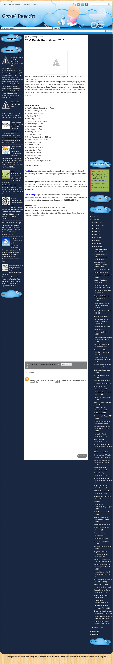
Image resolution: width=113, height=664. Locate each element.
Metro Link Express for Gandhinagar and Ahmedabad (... (101, 321)
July (95, 231)
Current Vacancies (15, 4)
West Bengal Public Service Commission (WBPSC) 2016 (103, 339)
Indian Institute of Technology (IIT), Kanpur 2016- (103, 507)
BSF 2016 (97, 501)
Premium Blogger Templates (97, 657)
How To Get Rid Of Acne (80, 657)
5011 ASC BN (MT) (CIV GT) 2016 (15, 104)
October (97, 222)
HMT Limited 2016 (100, 413)
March (96, 243)
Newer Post (30, 456)
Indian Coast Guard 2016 (102, 525)
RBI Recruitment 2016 (101, 452)
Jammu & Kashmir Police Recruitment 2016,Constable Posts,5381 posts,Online (11, 84)
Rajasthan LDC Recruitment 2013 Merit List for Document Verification (17, 126)
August (96, 228)
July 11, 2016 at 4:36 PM (44, 378)
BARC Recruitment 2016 (102, 380)
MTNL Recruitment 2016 (102, 269)
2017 (94, 216)
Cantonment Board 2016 (102, 326)
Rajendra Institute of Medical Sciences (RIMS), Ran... (100, 264)
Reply (32, 384)
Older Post (82, 456)
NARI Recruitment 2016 (101, 316)
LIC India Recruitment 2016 (103, 383)
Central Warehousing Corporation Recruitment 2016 (102, 359)
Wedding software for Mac (46, 657)
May (95, 237)
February (97, 246)
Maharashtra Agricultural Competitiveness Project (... (102, 574)
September (98, 225)
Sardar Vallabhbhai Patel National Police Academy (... (103, 447)
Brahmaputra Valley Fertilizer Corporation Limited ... (101, 352)
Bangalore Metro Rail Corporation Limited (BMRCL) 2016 (101, 554)
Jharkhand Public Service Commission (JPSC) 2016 (102, 429)
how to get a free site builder (63, 657)
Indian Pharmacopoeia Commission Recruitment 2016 (103, 275)
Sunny (32, 378)
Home (4, 4)
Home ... (27, 4)
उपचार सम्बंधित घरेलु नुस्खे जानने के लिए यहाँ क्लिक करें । (46, 345)
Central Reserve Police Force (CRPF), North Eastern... (101, 305)
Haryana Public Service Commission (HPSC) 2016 (101, 298)
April (95, 240)
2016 (94, 219)
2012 (94, 634)
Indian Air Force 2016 (101, 538)
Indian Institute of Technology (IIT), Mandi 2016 (102, 332)
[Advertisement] (56, 434)
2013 (94, 631)
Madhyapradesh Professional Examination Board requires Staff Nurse (16, 151)
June (96, 234)
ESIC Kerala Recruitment (46, 382)
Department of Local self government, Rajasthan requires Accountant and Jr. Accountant (12, 270)
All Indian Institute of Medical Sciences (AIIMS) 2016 (100, 257)
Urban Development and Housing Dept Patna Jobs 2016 (103, 567)
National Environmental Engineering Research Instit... (102, 519)
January (97, 627)
